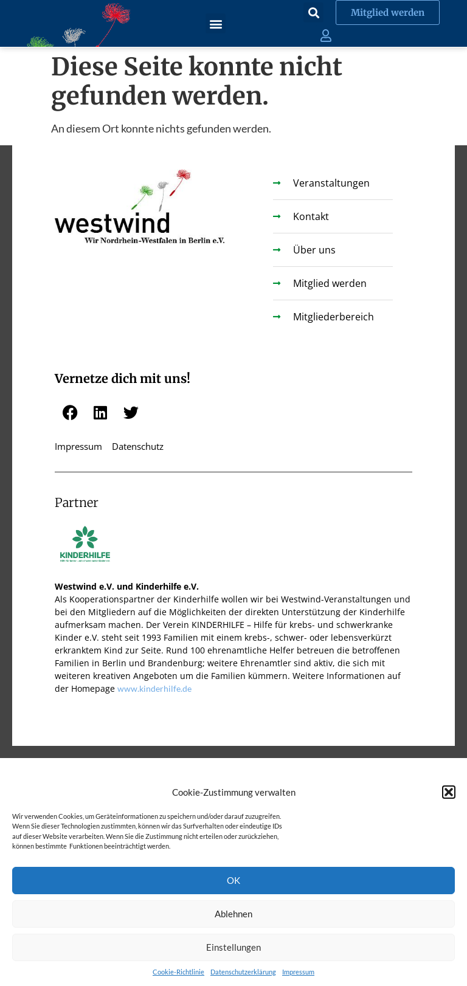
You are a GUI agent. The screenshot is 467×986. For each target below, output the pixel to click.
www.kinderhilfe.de (154, 688)
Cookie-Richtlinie (178, 972)
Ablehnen (233, 913)
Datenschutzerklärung (243, 972)
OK (233, 880)
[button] (449, 792)
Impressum (298, 972)
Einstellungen (233, 947)
